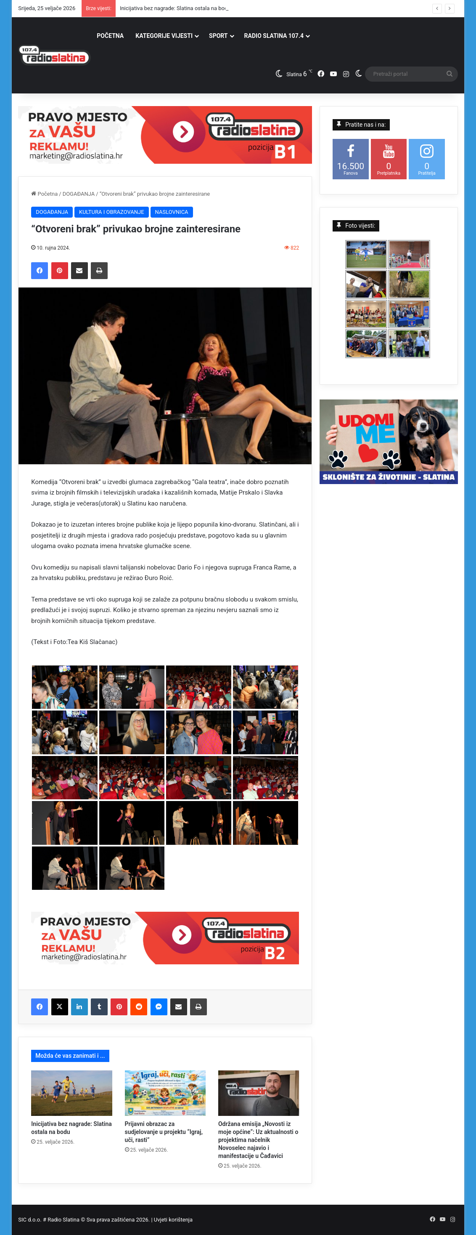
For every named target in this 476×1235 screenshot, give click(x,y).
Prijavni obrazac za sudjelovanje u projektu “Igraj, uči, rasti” (164, 1132)
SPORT (218, 35)
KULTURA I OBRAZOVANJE (111, 212)
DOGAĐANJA (79, 194)
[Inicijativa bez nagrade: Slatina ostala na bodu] (71, 1093)
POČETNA (110, 35)
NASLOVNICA (171, 212)
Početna (44, 194)
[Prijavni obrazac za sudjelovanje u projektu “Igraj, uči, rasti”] (165, 1093)
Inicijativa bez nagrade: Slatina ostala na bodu (175, 8)
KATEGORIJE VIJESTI (164, 35)
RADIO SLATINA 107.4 (274, 35)
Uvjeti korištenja (173, 1219)
